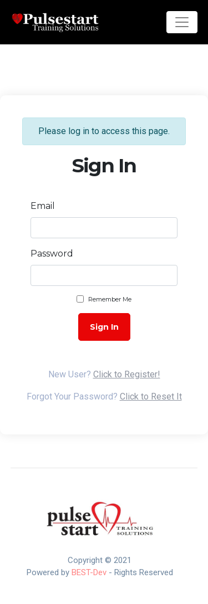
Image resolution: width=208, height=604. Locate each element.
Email (43, 206)
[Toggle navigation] (181, 22)
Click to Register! (126, 374)
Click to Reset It (151, 396)
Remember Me (109, 299)
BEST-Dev (89, 572)
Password (52, 253)
